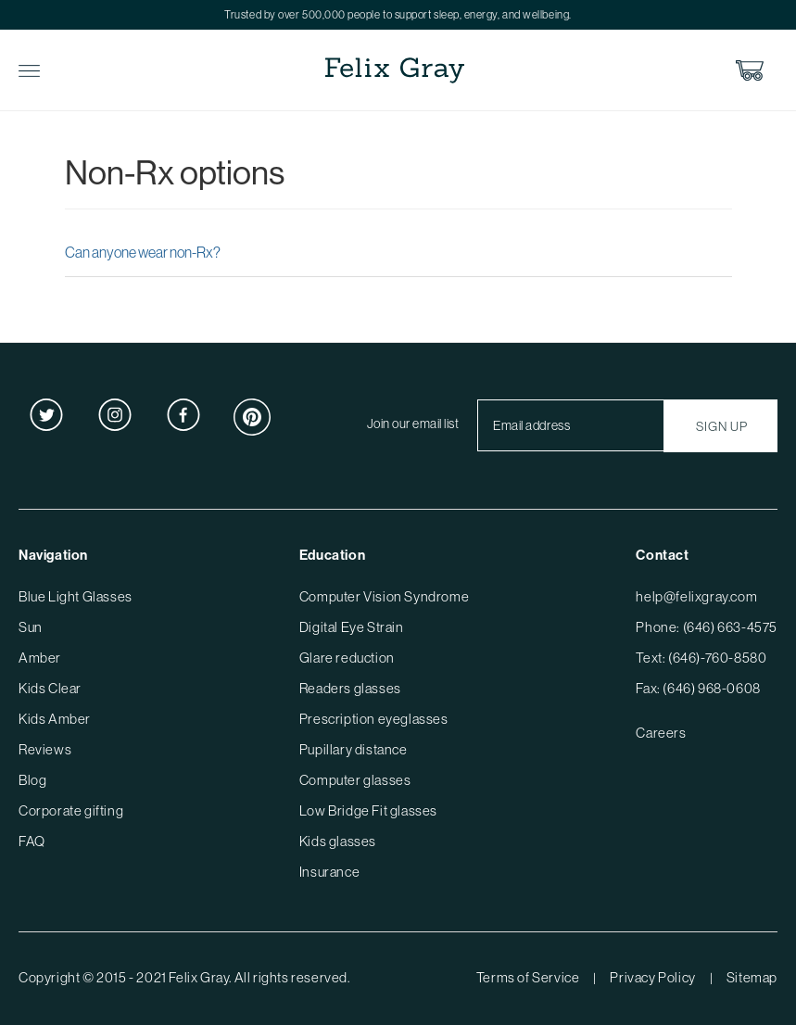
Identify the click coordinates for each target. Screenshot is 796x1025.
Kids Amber (55, 719)
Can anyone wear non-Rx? (143, 252)
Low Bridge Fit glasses (368, 810)
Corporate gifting (71, 810)
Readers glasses (350, 688)
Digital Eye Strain (351, 627)
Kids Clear (50, 688)
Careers (661, 732)
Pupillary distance (353, 749)
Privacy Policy (652, 977)
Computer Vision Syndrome (384, 596)
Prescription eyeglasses (374, 719)
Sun (31, 627)
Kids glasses (337, 841)
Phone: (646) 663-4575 (706, 627)
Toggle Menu (29, 70)
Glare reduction (347, 657)
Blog (32, 780)
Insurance (329, 871)
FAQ (32, 841)
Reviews (45, 749)
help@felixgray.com (696, 596)
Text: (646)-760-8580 (701, 657)
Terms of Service (528, 977)
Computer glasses (355, 780)
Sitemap (752, 977)
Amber (40, 657)
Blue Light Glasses (76, 596)
